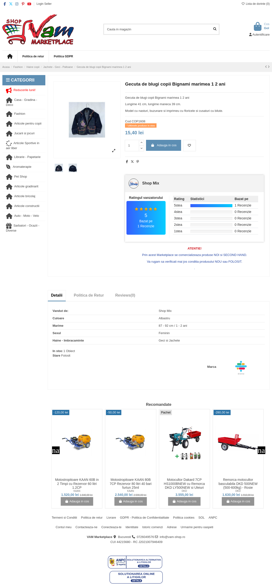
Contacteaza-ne (86, 527)
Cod (128, 121)
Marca (211, 367)
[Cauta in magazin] (215, 29)
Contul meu (63, 527)
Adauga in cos (164, 145)
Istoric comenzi (152, 527)
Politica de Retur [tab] (89, 295)
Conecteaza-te (111, 527)
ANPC (213, 517)
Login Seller (44, 3)
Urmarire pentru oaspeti (197, 527)
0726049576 (145, 537)
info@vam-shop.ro (172, 537)
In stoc (57, 351)
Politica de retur (91, 517)
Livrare (111, 517)
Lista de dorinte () (255, 3)
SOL (202, 517)
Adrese (172, 527)
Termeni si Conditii (64, 517)
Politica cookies (183, 517)
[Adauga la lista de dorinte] (189, 145)
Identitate (132, 527)
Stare (56, 355)
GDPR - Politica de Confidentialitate (144, 517)
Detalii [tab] (57, 295)
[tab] (125, 295)
